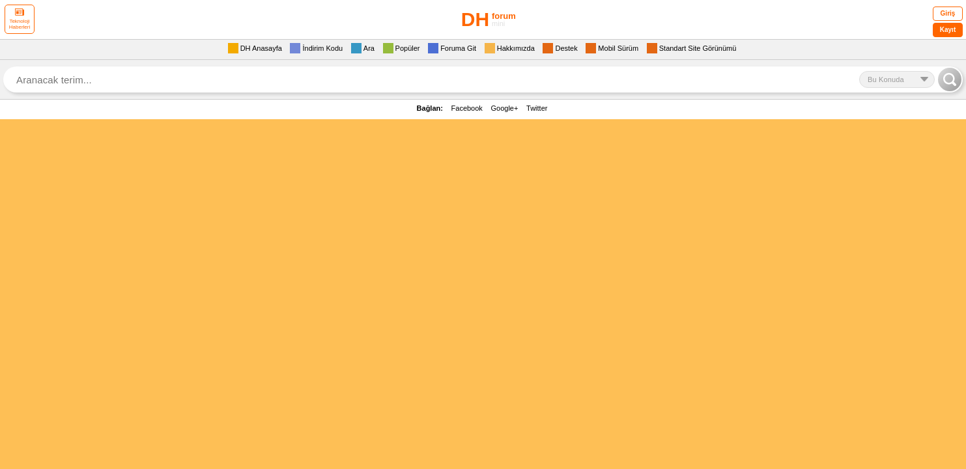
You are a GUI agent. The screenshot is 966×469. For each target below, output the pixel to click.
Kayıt (948, 29)
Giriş (948, 13)
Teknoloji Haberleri (19, 19)
